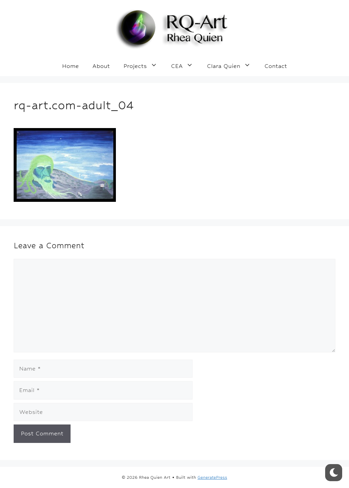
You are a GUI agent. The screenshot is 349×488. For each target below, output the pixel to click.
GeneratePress (212, 477)
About (101, 65)
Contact (275, 65)
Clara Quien (232, 66)
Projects (143, 66)
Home (70, 65)
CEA (185, 66)
